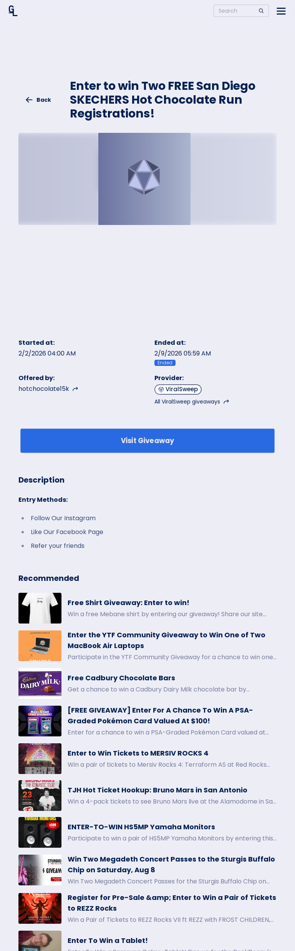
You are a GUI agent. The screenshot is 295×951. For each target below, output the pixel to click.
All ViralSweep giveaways (191, 401)
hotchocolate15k (48, 388)
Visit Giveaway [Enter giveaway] (148, 440)
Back (38, 100)
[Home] (13, 10)
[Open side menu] (281, 11)
